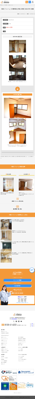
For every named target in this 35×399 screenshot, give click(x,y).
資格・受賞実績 (3, 362)
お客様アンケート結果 (4, 350)
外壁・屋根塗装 (20, 337)
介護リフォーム (3, 344)
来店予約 (17, 285)
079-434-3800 (14, 318)
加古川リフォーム (4, 331)
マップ (32, 325)
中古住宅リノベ (20, 343)
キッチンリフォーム (4, 338)
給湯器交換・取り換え (21, 340)
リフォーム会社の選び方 (22, 359)
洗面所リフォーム (4, 343)
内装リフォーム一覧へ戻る (17, 200)
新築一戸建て (20, 344)
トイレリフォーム (4, 341)
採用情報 (2, 359)
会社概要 (2, 356)
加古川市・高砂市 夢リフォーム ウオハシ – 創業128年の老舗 (15, 397)
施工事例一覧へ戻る (17, 207)
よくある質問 (20, 357)
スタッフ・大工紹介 (4, 357)
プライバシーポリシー (17, 392)
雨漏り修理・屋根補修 (21, 338)
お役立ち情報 (20, 350)
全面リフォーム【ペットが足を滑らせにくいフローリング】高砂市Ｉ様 (26, 187)
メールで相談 (17, 280)
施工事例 (3, 329)
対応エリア (20, 296)
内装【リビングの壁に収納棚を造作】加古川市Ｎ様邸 (8, 186)
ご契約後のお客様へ (4, 352)
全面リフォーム (3, 337)
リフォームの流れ (21, 356)
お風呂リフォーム (4, 340)
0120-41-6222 (17, 293)
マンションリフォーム (21, 341)
